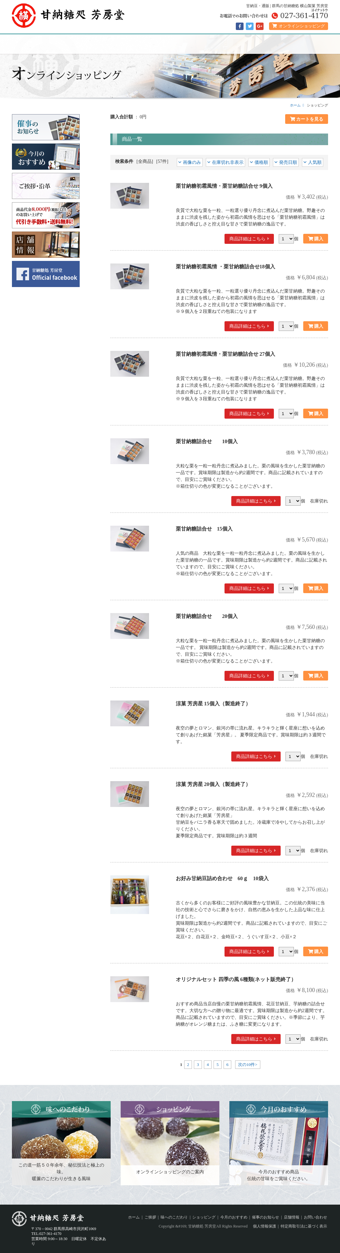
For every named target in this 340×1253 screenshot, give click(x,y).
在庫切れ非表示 (228, 162)
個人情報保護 (264, 1226)
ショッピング (170, 44)
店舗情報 (305, 44)
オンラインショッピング (298, 26)
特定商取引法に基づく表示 (304, 1226)
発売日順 (288, 162)
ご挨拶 (79, 44)
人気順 (315, 162)
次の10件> (247, 1064)
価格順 (261, 162)
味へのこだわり (124, 44)
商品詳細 (247, 238)
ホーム (34, 44)
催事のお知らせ (260, 44)
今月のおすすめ (215, 44)
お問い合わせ (315, 1217)
